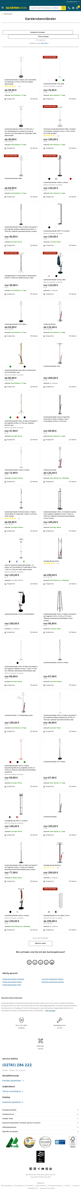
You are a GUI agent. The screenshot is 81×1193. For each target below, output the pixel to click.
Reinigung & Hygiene (55, 1188)
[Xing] (38, 1171)
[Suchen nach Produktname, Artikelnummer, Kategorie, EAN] (46, 8)
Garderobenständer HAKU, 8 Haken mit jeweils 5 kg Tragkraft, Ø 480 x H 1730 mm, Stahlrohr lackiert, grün (21, 423)
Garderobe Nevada (50, 470)
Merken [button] (34, 99)
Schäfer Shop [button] (7, 1121)
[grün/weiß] (24, 561)
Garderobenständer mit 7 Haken (55, 764)
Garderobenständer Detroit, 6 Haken (56, 662)
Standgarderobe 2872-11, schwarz (16, 823)
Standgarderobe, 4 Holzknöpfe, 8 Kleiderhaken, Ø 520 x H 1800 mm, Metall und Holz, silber (21, 277)
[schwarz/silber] (10, 819)
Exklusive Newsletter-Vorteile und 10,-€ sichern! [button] (21, 1125)
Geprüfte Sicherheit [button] (10, 1134)
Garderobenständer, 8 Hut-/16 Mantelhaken (20, 614)
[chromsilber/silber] (49, 914)
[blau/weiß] (17, 561)
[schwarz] (56, 80)
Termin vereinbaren (11, 1094)
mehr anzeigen (50, 1013)
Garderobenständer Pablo (13, 178)
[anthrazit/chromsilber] (56, 914)
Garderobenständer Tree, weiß (54, 84)
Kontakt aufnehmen (12, 1083)
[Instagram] (46, 1171)
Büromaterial (19, 1188)
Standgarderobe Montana (52, 867)
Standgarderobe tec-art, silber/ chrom (57, 918)
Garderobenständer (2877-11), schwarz (57, 231)
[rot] (70, 179)
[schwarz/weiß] (10, 561)
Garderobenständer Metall (12, 984)
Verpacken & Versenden (47, 1190)
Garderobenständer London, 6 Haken (17, 470)
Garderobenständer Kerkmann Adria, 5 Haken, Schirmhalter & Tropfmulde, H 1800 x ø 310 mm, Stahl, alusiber (21, 514)
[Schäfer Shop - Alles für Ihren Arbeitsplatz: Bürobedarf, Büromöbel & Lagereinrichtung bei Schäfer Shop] (16, 8)
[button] (2, 8)
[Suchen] (63, 8)
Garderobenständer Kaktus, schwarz (56, 182)
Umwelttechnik (32, 1190)
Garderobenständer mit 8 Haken (16, 324)
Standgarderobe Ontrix (52, 561)
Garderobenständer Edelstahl (13, 981)
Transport (75, 1188)
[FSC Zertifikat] (72, 1144)
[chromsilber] (17, 914)
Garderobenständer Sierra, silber (55, 280)
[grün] (63, 80)
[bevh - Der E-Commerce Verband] (60, 1144)
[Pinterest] (50, 1171)
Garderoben (8, 14)
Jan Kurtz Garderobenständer (52, 981)
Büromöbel (29, 1188)
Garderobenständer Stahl (11, 987)
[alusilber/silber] (56, 179)
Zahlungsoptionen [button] (9, 1129)
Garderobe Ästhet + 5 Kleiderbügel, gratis (19, 717)
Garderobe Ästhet (50, 324)
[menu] (73, 1)
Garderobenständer (50, 819)
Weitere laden (40, 945)
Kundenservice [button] (8, 1116)
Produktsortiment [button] (9, 1112)
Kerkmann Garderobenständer (53, 984)
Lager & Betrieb (41, 1188)
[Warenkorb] (78, 8)
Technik (66, 1188)
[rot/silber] (17, 819)
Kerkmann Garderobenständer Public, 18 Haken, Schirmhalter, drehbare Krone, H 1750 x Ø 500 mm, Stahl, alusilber (60, 131)
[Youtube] (42, 1171)
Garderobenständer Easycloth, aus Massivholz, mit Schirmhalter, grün (21, 371)
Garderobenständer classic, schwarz (17, 918)
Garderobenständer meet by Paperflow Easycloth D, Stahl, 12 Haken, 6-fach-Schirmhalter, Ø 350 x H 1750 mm (57, 419)
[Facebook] (30, 1171)
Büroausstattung (6, 1188)
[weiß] (49, 80)
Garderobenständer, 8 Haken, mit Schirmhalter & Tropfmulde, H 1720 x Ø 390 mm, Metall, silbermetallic (21, 82)
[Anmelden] (74, 8)
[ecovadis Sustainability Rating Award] (45, 1144)
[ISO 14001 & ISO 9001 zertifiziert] (12, 1144)
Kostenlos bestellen (11, 1104)
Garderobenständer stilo (52, 366)
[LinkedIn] (34, 1171)
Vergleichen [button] (10, 99)
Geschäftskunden (72, 1)
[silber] (49, 276)
